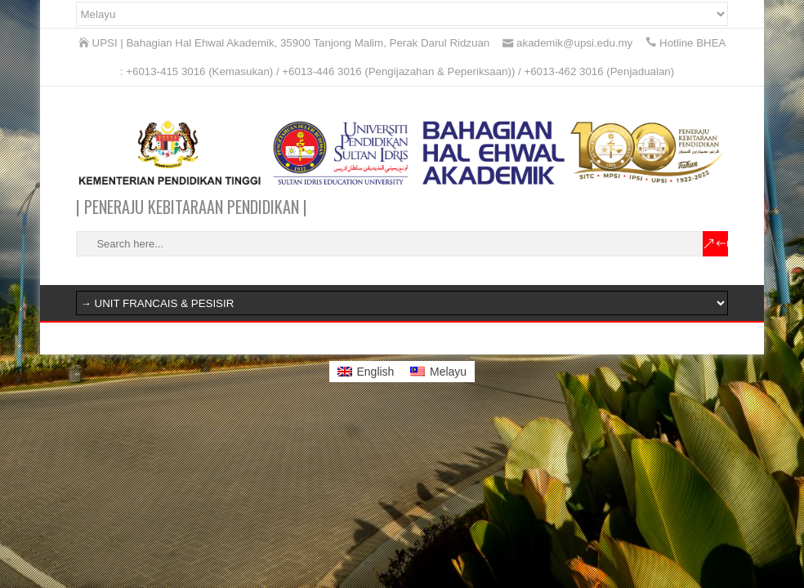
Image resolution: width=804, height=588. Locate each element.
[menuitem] (366, 371)
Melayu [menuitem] (448, 371)
